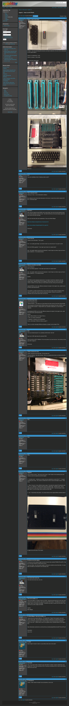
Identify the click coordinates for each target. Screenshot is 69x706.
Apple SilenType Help (7, 75)
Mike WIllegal (22, 599)
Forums (7, 7)
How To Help (54, 7)
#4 (65, 209)
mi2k (20, 175)
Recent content (6, 25)
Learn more (5, 20)
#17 (65, 614)
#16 (65, 597)
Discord (6, 15)
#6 (65, 263)
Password (5, 33)
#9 (65, 350)
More (16, 62)
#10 (65, 418)
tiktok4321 (5, 76)
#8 (65, 329)
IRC (6, 13)
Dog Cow (21, 300)
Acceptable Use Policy (8, 95)
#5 (65, 237)
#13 (65, 471)
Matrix (6, 14)
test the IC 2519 (6, 67)
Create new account (7, 36)
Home (4, 7)
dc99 (20, 560)
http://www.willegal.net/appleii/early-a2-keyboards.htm (38, 221)
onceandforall (5, 80)
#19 (65, 661)
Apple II (29, 9)
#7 (65, 298)
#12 (65, 453)
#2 (65, 173)
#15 (65, 576)
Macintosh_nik (22, 642)
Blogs (5, 90)
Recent (11, 7)
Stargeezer (5, 73)
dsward (21, 616)
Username (5, 30)
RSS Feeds (6, 92)
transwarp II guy (22, 211)
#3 (65, 191)
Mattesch (21, 19)
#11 (65, 435)
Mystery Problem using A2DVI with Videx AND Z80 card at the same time (10, 52)
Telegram (7, 19)
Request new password (8, 37)
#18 (65, 640)
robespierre (22, 663)
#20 (65, 679)
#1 (65, 18)
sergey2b (5, 68)
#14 (65, 558)
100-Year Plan (60, 7)
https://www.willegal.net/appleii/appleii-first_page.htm (37, 225)
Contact (64, 7)
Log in (19, 15)
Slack (6, 18)
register (23, 15)
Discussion (25, 9)
